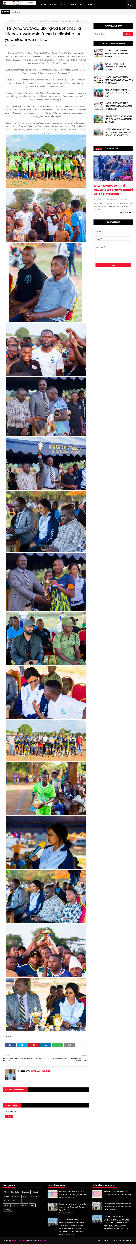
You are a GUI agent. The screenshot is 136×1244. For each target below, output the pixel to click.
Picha (25, 1201)
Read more (126, 213)
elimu (32, 1205)
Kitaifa (13, 21)
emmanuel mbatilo (14, 45)
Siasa (33, 1201)
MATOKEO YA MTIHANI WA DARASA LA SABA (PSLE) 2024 (73, 1193)
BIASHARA (15, 1192)
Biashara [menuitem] (91, 4)
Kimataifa (15, 1196)
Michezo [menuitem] (63, 4)
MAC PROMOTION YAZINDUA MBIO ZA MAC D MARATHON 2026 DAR (118, 119)
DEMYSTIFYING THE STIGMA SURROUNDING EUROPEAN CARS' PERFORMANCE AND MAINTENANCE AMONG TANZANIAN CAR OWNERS (72, 1225)
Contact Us (116, 1240)
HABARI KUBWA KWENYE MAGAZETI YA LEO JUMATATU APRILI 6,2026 (119, 106)
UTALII (15, 1205)
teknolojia (7, 1209)
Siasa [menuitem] (73, 4)
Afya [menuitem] (82, 4)
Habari (35, 1192)
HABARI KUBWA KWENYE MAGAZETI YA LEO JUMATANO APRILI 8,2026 (119, 79)
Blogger (43, 1240)
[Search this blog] (108, 34)
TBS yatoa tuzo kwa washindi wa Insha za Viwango (115, 66)
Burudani (25, 1192)
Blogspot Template (19, 1240)
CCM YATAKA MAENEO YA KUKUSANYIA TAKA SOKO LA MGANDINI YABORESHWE (118, 132)
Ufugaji (23, 1205)
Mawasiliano (128, 1240)
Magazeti (34, 1196)
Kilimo (6, 1196)
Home (7, 21)
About (105, 1240)
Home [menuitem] (43, 4)
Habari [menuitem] (53, 4)
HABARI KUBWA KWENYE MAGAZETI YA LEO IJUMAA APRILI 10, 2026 (117, 53)
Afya (5, 1192)
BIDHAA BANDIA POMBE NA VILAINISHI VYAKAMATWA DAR (117, 93)
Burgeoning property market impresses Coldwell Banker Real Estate (73, 1207)
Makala (7, 1201)
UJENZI (6, 1205)
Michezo (16, 1201)
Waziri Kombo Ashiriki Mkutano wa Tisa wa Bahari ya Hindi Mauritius (113, 190)
